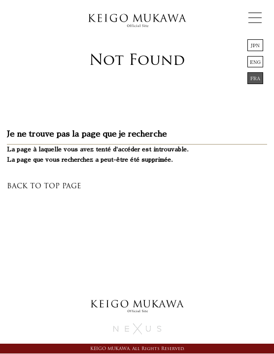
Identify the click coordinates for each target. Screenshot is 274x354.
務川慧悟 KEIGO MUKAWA (137, 22)
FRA (255, 78)
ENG (255, 61)
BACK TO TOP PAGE (44, 185)
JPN (255, 45)
